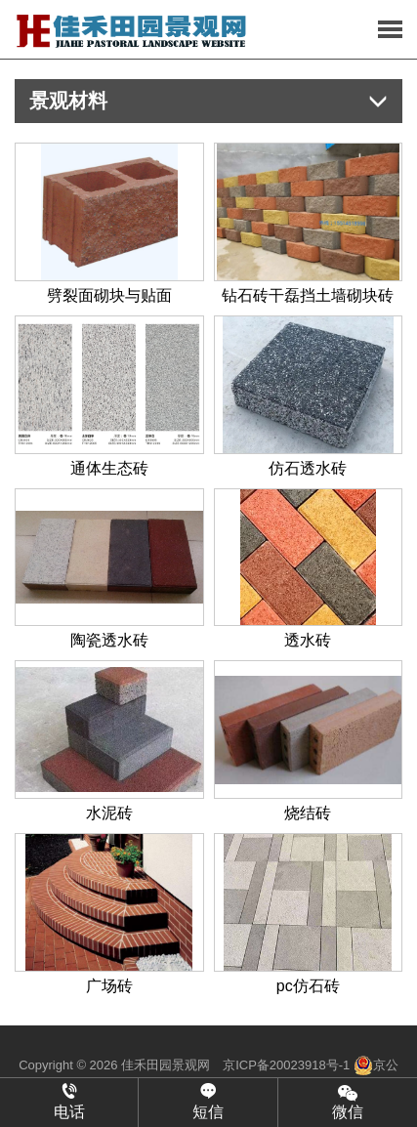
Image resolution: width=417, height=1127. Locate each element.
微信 (347, 1101)
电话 (69, 1101)
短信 (207, 1101)
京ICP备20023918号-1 (286, 1065)
